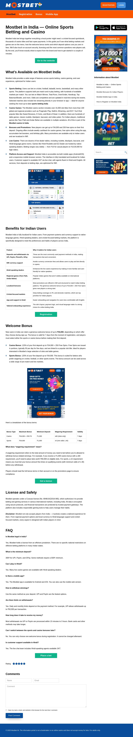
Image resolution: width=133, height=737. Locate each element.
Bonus (39, 14)
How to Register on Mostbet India (108, 101)
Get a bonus (46, 481)
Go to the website (46, 60)
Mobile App (52, 14)
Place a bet (46, 655)
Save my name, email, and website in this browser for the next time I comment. (33, 710)
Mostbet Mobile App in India (106, 97)
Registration (25, 14)
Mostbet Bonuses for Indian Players (109, 92)
